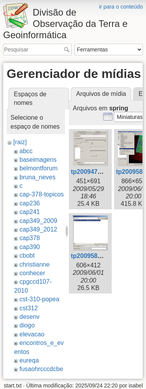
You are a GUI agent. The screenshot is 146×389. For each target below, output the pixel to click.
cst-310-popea (39, 299)
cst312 (28, 308)
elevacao (31, 334)
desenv (29, 316)
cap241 (29, 212)
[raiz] (20, 142)
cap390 (29, 247)
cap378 (29, 238)
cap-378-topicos (41, 194)
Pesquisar (67, 49)
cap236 (29, 203)
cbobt (27, 255)
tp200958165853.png (101, 256)
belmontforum (38, 168)
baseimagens (37, 159)
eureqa (29, 360)
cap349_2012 (38, 229)
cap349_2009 (38, 220)
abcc (26, 151)
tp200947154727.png (101, 171)
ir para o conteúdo (121, 7)
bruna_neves (37, 177)
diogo (27, 325)
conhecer (32, 273)
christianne (34, 264)
